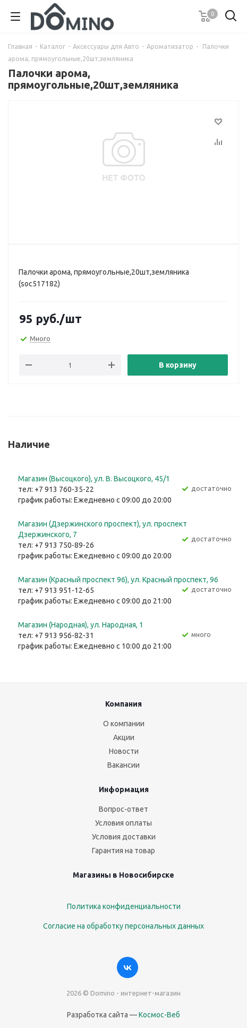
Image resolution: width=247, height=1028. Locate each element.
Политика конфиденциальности (124, 906)
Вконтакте (127, 967)
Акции (123, 737)
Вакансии (123, 765)
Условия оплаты (123, 823)
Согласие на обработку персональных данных (123, 926)
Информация (124, 789)
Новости (124, 751)
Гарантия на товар (123, 850)
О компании (123, 723)
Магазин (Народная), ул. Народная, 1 (80, 625)
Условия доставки (124, 836)
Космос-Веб (159, 1014)
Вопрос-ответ (123, 809)
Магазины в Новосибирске (123, 875)
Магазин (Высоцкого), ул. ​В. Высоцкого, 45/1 (94, 478)
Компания (123, 704)
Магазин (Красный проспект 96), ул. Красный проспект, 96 (118, 579)
